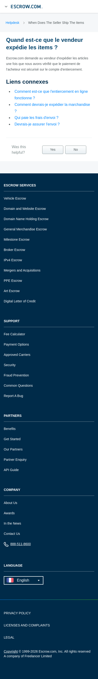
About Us (10, 503)
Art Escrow (12, 291)
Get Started (12, 439)
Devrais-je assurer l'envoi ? (37, 124)
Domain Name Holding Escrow (26, 219)
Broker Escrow (14, 250)
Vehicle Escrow (15, 198)
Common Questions (18, 385)
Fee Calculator (14, 334)
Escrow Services (20, 185)
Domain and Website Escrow (25, 209)
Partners (13, 416)
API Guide (11, 470)
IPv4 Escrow (13, 260)
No (76, 149)
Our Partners (13, 449)
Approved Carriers (17, 355)
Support (12, 321)
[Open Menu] (6, 6)
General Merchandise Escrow (25, 229)
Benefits (10, 429)
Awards (9, 513)
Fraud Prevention (16, 375)
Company (12, 490)
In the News (12, 523)
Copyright (11, 651)
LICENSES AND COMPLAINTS (27, 625)
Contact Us (12, 534)
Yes (53, 149)
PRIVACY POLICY (17, 613)
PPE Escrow (13, 280)
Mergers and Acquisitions (22, 270)
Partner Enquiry (15, 459)
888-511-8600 (17, 545)
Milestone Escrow (17, 239)
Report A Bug (13, 396)
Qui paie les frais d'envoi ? (36, 118)
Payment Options (16, 344)
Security (10, 365)
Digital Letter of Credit (19, 301)
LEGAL (9, 637)
